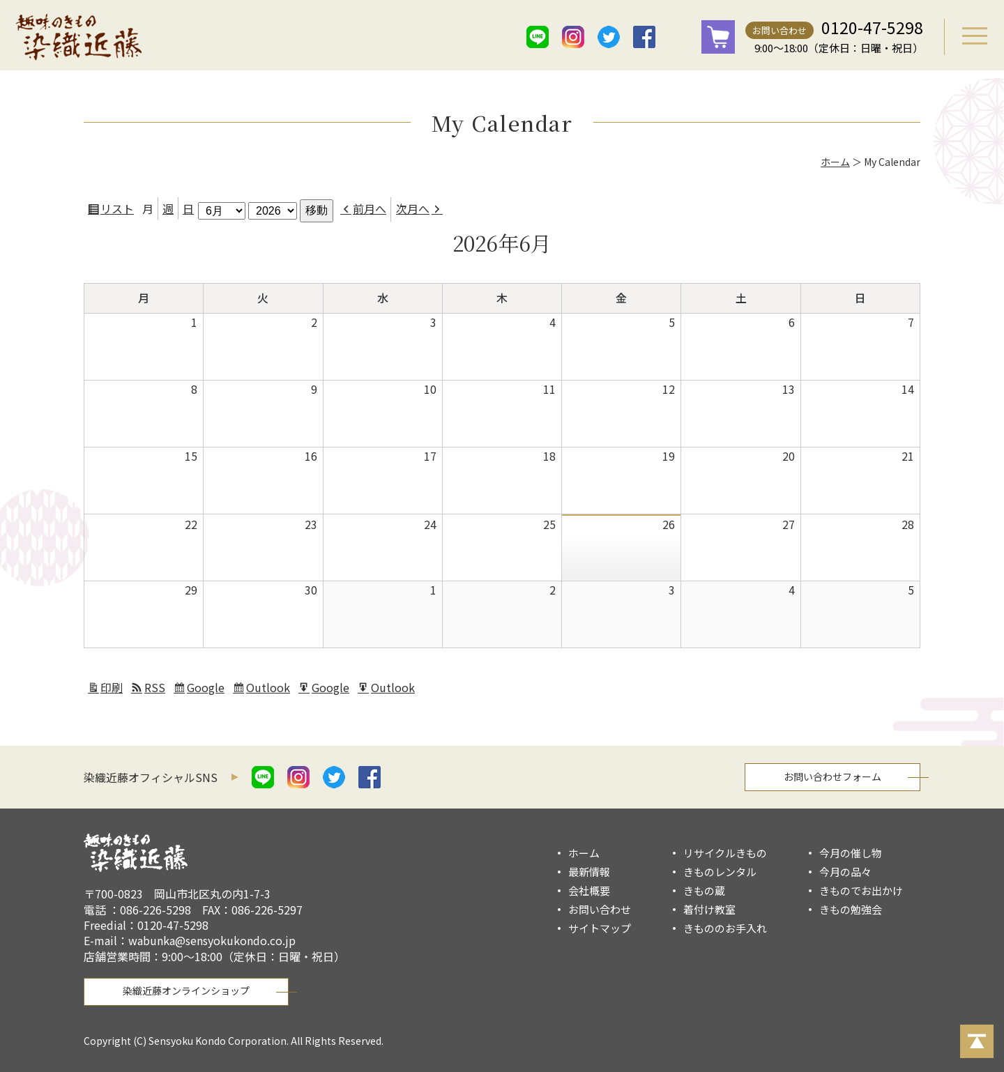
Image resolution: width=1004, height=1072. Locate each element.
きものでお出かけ (861, 890)
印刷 (113, 689)
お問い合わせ (779, 30)
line (537, 37)
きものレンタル (719, 871)
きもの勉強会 (850, 909)
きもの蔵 (704, 890)
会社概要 (589, 890)
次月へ (412, 208)
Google (207, 689)
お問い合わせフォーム (832, 776)
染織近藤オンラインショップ (186, 990)
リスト (119, 210)
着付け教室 (709, 909)
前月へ (369, 208)
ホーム (835, 162)
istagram (573, 37)
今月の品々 (845, 871)
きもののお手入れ (725, 928)
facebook (644, 37)
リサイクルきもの (725, 852)
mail (680, 37)
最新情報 (589, 871)
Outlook (269, 689)
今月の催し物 (850, 852)
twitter (609, 37)
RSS (154, 687)
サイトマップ (599, 928)
